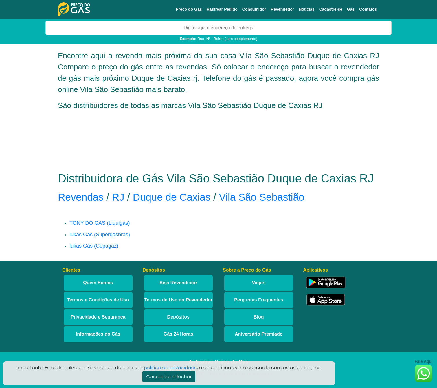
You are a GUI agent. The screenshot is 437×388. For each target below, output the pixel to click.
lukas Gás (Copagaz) (93, 246)
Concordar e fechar (169, 376)
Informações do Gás (98, 334)
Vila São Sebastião (261, 197)
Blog (259, 316)
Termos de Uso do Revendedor (178, 299)
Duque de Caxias (172, 197)
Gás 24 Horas (178, 334)
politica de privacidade (170, 367)
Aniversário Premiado (258, 334)
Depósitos (178, 316)
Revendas (81, 197)
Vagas (258, 282)
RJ (118, 197)
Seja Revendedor (178, 282)
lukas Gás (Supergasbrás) (99, 234)
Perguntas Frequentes (258, 299)
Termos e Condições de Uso (98, 299)
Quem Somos (98, 282)
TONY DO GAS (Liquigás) (99, 223)
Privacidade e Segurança (98, 316)
